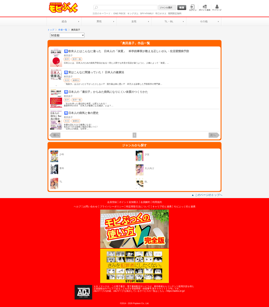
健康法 (76, 80)
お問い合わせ (90, 206)
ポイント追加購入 (128, 202)
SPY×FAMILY (147, 13)
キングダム (132, 13)
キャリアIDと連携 (162, 206)
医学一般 (77, 59)
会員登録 (112, 202)
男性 (99, 21)
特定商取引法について (138, 206)
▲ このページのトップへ (206, 194)
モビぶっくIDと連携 (184, 206)
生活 (67, 80)
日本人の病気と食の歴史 (83, 112)
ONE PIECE (119, 13)
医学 (67, 59)
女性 (134, 21)
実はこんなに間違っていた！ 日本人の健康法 (96, 72)
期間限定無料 (175, 13)
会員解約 (145, 202)
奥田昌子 (68, 55)
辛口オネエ (160, 13)
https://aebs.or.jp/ (175, 291)
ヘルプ (77, 206)
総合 (64, 21)
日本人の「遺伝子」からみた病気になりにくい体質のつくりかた (108, 91)
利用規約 (157, 202)
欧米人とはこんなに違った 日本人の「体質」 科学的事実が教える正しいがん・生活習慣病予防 (128, 51)
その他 (204, 21)
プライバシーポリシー (112, 206)
